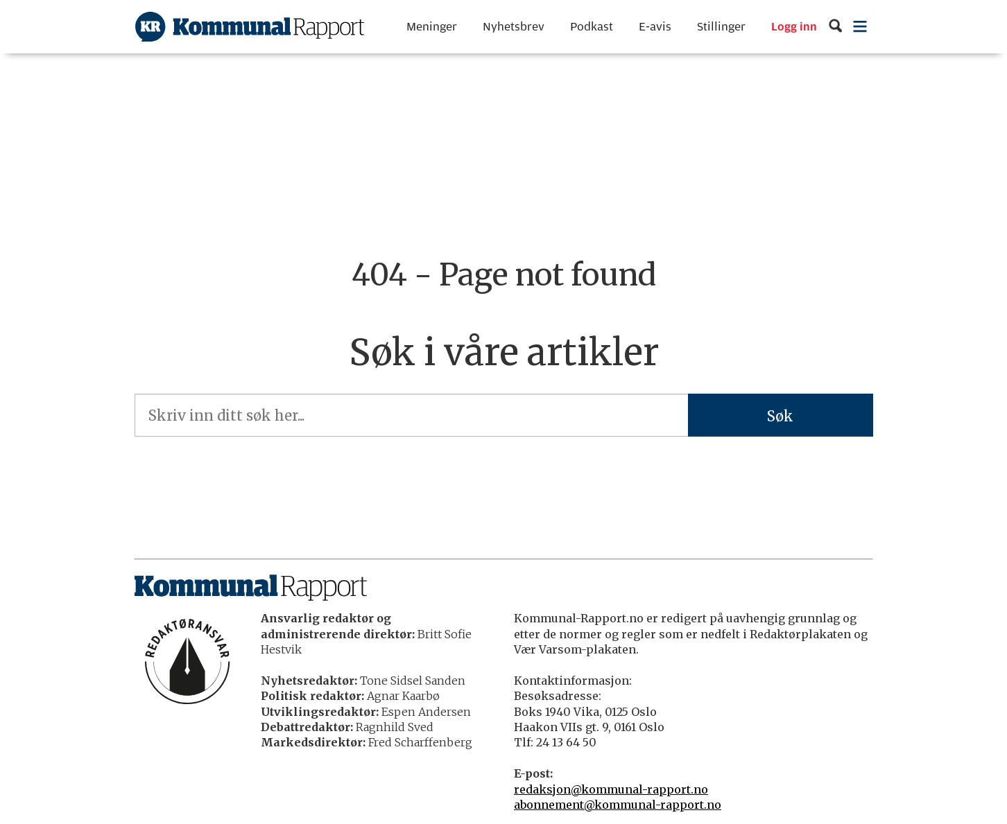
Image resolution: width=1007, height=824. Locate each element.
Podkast (591, 26)
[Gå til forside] (249, 27)
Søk (780, 416)
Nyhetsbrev (513, 26)
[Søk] (835, 27)
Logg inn (794, 27)
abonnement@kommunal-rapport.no (617, 805)
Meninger (431, 26)
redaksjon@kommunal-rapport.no (611, 789)
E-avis (655, 26)
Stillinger (721, 26)
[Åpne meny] (859, 26)
